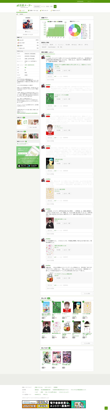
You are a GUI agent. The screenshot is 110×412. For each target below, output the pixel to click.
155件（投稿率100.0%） (30, 65)
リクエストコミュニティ (64, 392)
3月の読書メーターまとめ (28, 34)
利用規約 (55, 387)
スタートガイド (48, 387)
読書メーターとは (38, 387)
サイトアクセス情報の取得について (78, 389)
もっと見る (75, 37)
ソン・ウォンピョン (59, 44)
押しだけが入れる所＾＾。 (23, 143)
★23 (55, 285)
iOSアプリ (45, 394)
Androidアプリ (38, 394)
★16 (55, 170)
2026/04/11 (65, 76)
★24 (55, 137)
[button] (55, 6)
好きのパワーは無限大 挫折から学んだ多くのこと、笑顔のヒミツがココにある (73, 65)
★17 (55, 200)
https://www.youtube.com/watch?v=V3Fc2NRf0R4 (27, 113)
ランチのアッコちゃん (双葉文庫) (63, 274)
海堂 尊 (51, 44)
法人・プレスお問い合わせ (51, 392)
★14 (55, 230)
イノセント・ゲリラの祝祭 (61, 95)
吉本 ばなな (74, 44)
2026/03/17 (65, 230)
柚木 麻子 (44, 47)
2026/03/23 (65, 200)
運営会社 (37, 389)
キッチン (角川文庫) (60, 189)
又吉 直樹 (68, 44)
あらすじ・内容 (67, 70)
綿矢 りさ (81, 44)
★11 (55, 76)
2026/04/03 (65, 137)
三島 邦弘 (59, 47)
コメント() (59, 76)
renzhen (48, 56)
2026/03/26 (65, 170)
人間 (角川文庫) (59, 159)
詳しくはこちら (22, 153)
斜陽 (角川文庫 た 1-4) (60, 219)
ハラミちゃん (45, 44)
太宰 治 (86, 44)
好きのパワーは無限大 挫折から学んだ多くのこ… (46, 315)
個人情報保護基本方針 (45, 389)
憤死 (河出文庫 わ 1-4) (60, 245)
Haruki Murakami (51, 47)
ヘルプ (36, 392)
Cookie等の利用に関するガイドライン (61, 389)
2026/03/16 (65, 285)
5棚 (25, 67)
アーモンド (57, 126)
